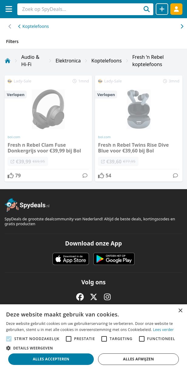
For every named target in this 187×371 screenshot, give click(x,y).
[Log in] (176, 9)
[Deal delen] (162, 9)
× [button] (180, 311)
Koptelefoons (33, 26)
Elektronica (68, 60)
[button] (93, 348)
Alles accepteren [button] (51, 359)
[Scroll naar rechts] (10, 26)
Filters (12, 41)
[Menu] (9, 9)
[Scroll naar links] (181, 26)
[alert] (93, 337)
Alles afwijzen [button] (138, 359)
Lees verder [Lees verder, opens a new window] (163, 329)
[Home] (8, 61)
